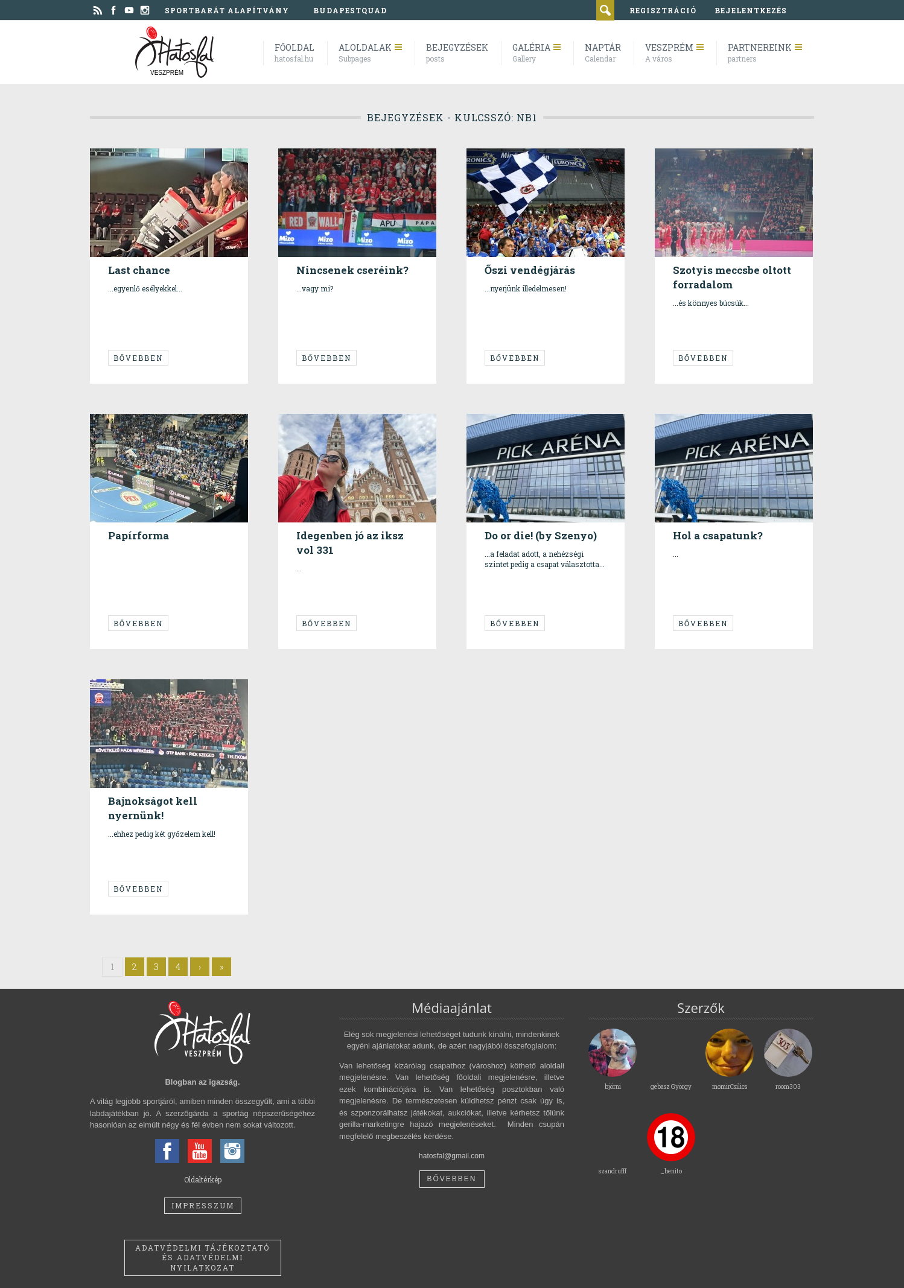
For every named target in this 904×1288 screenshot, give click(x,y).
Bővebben (138, 358)
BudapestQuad (350, 10)
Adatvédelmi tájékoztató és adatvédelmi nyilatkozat (202, 1258)
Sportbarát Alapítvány (227, 10)
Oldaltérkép (202, 1179)
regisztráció (662, 10)
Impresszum (202, 1205)
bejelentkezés (751, 10)
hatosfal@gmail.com (452, 1156)
